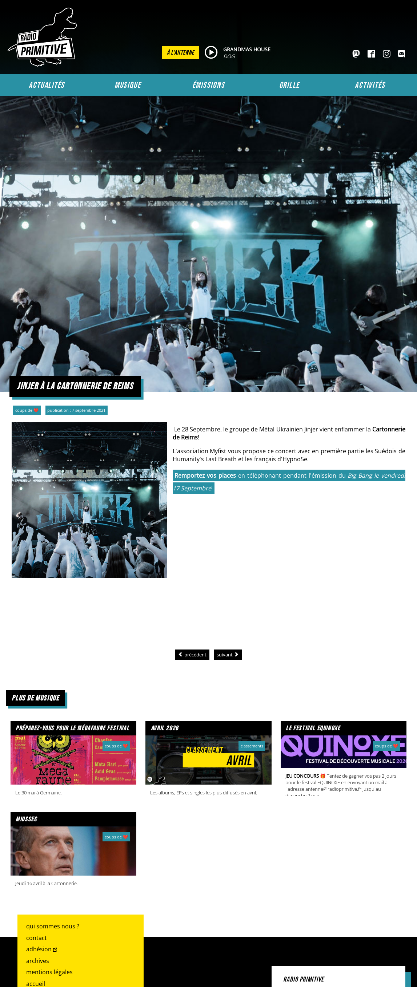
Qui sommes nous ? (52, 926)
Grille (289, 85)
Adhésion (39, 949)
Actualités (47, 85)
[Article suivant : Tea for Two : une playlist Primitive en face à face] (228, 654)
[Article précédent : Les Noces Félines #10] (192, 654)
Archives (37, 961)
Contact (36, 938)
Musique (128, 85)
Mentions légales (49, 972)
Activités (370, 85)
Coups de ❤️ (27, 410)
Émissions (208, 85)
